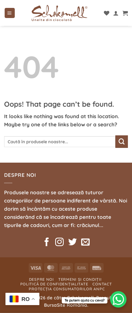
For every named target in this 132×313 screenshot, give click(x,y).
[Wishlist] (106, 13)
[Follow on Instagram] (59, 243)
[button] (10, 13)
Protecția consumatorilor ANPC (67, 289)
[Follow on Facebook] (46, 243)
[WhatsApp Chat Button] (118, 299)
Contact (102, 284)
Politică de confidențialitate (54, 284)
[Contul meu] (116, 13)
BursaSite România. (66, 305)
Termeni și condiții (80, 279)
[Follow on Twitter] (72, 243)
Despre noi (41, 279)
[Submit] (121, 141)
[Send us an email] (85, 243)
